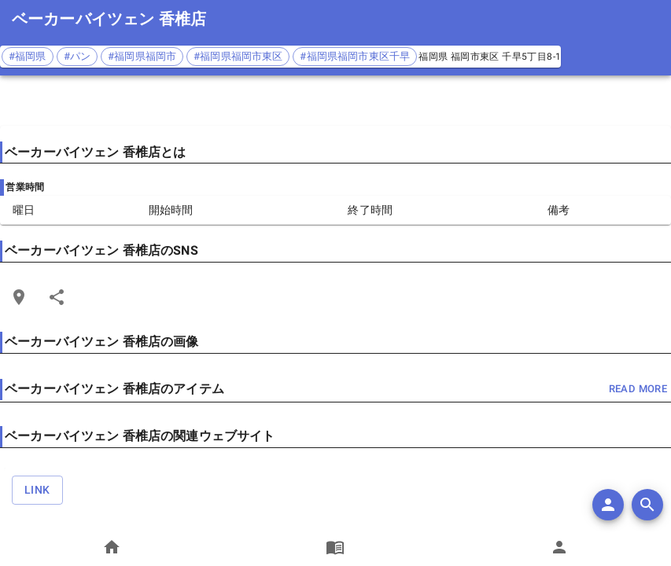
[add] (608, 504)
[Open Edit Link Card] (19, 297)
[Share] (57, 297)
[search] (647, 504)
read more (638, 389)
